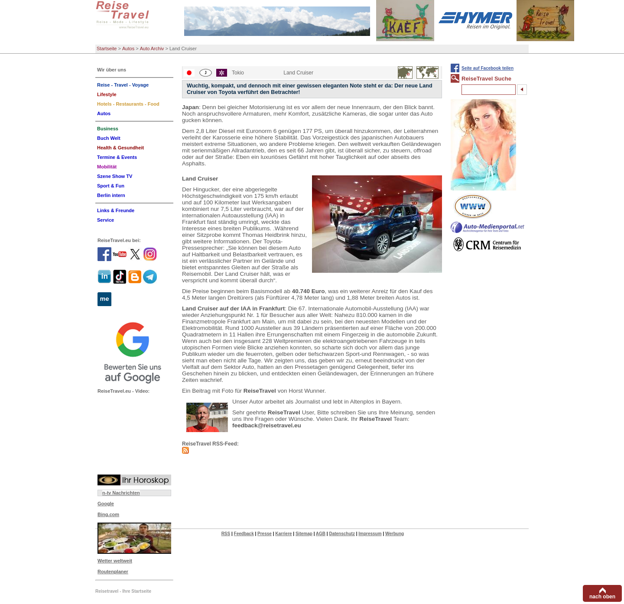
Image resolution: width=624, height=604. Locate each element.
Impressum (369, 533)
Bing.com (108, 514)
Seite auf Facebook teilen (488, 68)
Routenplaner (113, 571)
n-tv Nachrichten (121, 492)
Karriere (283, 533)
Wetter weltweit (115, 560)
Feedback (244, 533)
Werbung (394, 533)
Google (106, 503)
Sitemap (304, 533)
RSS (226, 533)
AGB (320, 533)
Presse (264, 533)
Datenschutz (341, 533)
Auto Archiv (152, 48)
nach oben (602, 597)
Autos (128, 48)
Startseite (107, 48)
